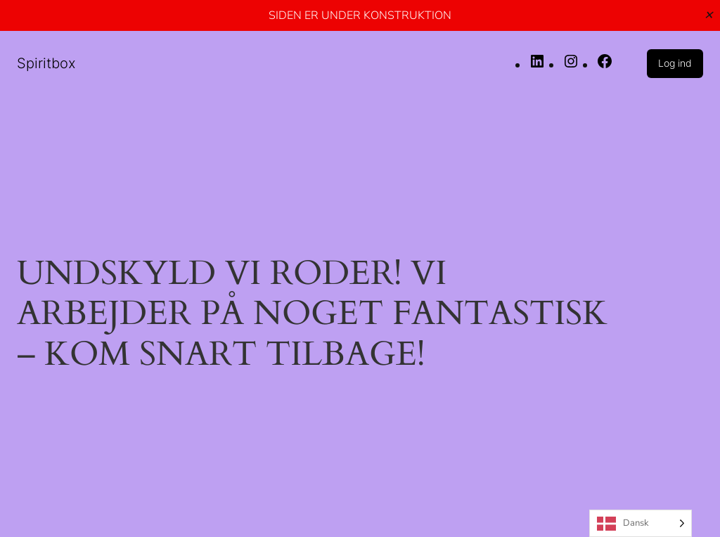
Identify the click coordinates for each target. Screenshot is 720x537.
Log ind (675, 63)
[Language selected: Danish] (640, 523)
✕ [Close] (708, 15)
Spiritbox (46, 63)
